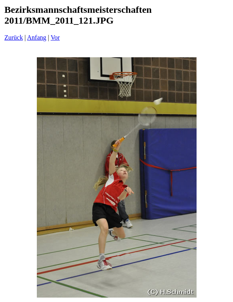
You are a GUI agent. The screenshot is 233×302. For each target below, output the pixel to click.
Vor (55, 37)
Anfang (36, 37)
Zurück (13, 37)
